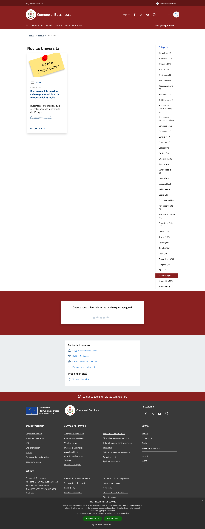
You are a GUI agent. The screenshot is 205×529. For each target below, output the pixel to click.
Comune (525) (165, 131)
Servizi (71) (164, 242)
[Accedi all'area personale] (166, 3)
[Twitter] (140, 14)
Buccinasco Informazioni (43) (166, 119)
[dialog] (102, 513)
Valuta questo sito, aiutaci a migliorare (102, 396)
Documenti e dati (33, 461)
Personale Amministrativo (37, 457)
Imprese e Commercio (73, 447)
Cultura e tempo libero (74, 438)
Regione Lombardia (34, 3)
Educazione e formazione (114, 433)
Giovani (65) (164, 164)
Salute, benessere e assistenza (116, 452)
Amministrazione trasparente (116, 478)
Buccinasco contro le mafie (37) (165, 108)
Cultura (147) (164, 136)
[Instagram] (153, 14)
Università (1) (164, 275)
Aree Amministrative (35, 438)
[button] (102, 524)
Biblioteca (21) (165, 94)
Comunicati (147, 438)
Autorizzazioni (109, 457)
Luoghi (145, 456)
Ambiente (107, 447)
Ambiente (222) (165, 58)
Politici (29, 452)
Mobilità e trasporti (72, 464)
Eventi (144, 460)
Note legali (108, 487)
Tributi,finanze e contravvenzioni (117, 442)
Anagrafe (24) (165, 63)
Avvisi (144, 443)
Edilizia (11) (164, 147)
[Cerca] (176, 14)
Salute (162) (164, 231)
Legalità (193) (165, 183)
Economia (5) (164, 142)
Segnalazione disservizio (75, 483)
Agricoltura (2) (165, 52)
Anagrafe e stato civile (74, 433)
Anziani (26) (164, 69)
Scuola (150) (164, 237)
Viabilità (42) (164, 286)
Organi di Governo (34, 433)
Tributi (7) (163, 270)
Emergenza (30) (165, 158)
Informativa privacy (111, 483)
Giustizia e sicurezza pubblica (116, 438)
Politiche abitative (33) (167, 216)
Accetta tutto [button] (92, 519)
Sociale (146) (164, 248)
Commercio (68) (165, 125)
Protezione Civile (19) (166, 224)
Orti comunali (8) (166, 200)
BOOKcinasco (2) (166, 100)
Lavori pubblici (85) (165, 171)
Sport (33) (163, 253)
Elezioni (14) (164, 153)
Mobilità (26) (164, 189)
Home (31, 35)
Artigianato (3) (165, 74)
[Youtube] (146, 14)
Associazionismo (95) (166, 87)
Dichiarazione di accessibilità (115, 492)
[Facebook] (133, 14)
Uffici (28, 443)
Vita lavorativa (70, 443)
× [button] (202, 501)
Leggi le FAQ (69, 487)
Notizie (35, 82)
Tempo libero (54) (166, 259)
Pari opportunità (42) (166, 207)
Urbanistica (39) (166, 281)
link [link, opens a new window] (127, 513)
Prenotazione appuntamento (77, 478)
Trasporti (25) (164, 264)
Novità (41, 35)
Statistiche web (110, 497)
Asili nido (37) (165, 80)
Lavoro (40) (164, 178)
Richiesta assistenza (73, 492)
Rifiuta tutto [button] (113, 519)
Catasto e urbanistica (73, 456)
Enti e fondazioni (33, 447)
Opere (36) (163, 194)
